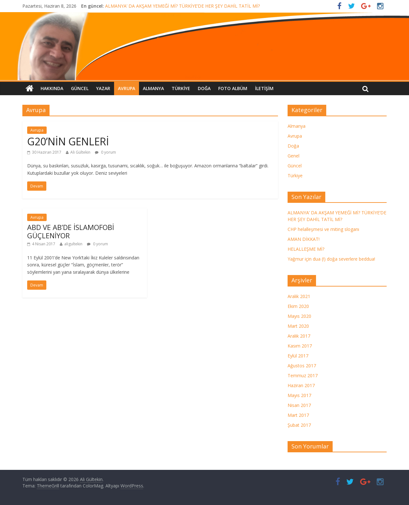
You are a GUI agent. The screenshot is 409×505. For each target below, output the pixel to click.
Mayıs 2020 (299, 316)
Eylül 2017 (298, 356)
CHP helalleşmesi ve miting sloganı (323, 229)
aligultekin (73, 244)
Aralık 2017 (299, 336)
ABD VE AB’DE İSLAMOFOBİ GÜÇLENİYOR (70, 231)
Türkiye (181, 88)
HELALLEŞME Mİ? (306, 249)
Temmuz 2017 (303, 375)
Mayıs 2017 (299, 395)
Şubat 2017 (299, 425)
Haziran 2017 (301, 385)
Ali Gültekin (80, 152)
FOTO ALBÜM (232, 88)
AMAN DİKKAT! (304, 239)
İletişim (264, 88)
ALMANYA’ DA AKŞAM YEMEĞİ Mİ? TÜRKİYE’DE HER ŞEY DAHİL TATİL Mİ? (182, 6)
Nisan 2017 (299, 405)
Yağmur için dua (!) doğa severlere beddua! (331, 259)
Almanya (153, 88)
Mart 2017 (298, 415)
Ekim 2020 (298, 306)
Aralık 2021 (299, 296)
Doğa (204, 88)
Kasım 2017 (300, 346)
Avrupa (126, 88)
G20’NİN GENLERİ (68, 141)
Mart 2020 (298, 326)
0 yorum (105, 152)
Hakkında (52, 88)
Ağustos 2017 (302, 366)
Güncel (80, 88)
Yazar (103, 88)
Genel (293, 156)
